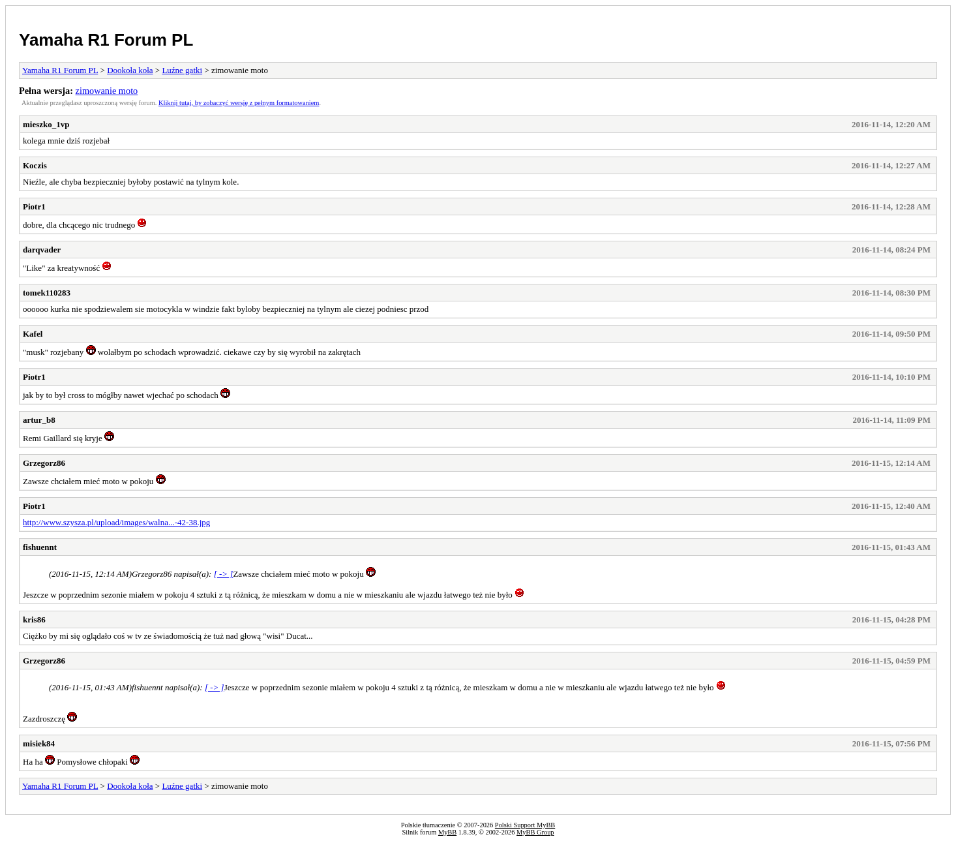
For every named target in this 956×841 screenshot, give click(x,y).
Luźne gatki (182, 70)
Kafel (32, 334)
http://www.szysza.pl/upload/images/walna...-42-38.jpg (116, 522)
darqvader (42, 249)
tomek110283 (46, 293)
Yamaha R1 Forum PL (106, 40)
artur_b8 (39, 420)
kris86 (34, 619)
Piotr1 (34, 206)
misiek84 (39, 743)
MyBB (447, 832)
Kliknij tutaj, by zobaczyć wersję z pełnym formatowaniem (238, 102)
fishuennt (40, 547)
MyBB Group (535, 832)
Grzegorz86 (44, 463)
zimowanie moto (107, 90)
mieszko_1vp (46, 124)
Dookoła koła (130, 70)
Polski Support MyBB (525, 825)
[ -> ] (223, 574)
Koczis (35, 165)
